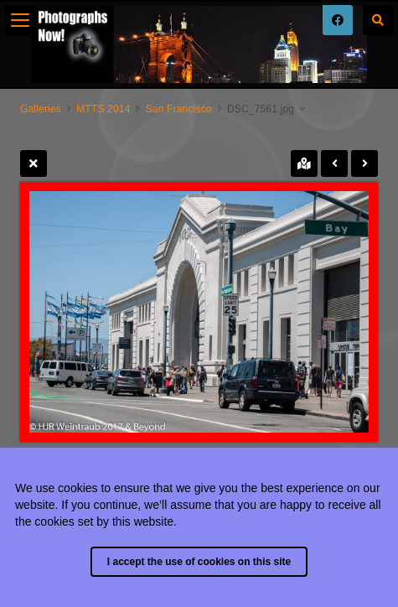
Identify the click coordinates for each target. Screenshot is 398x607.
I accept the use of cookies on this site (199, 562)
